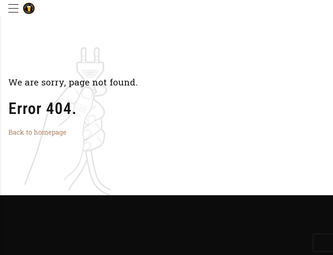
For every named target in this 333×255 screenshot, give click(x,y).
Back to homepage (37, 132)
